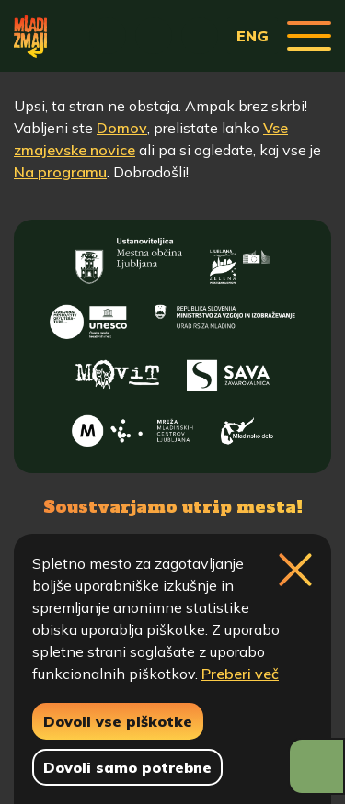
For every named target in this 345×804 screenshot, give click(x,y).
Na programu (60, 172)
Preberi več (240, 673)
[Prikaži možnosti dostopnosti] (316, 766)
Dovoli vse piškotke (117, 721)
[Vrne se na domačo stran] (30, 36)
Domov (122, 128)
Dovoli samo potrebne (127, 767)
